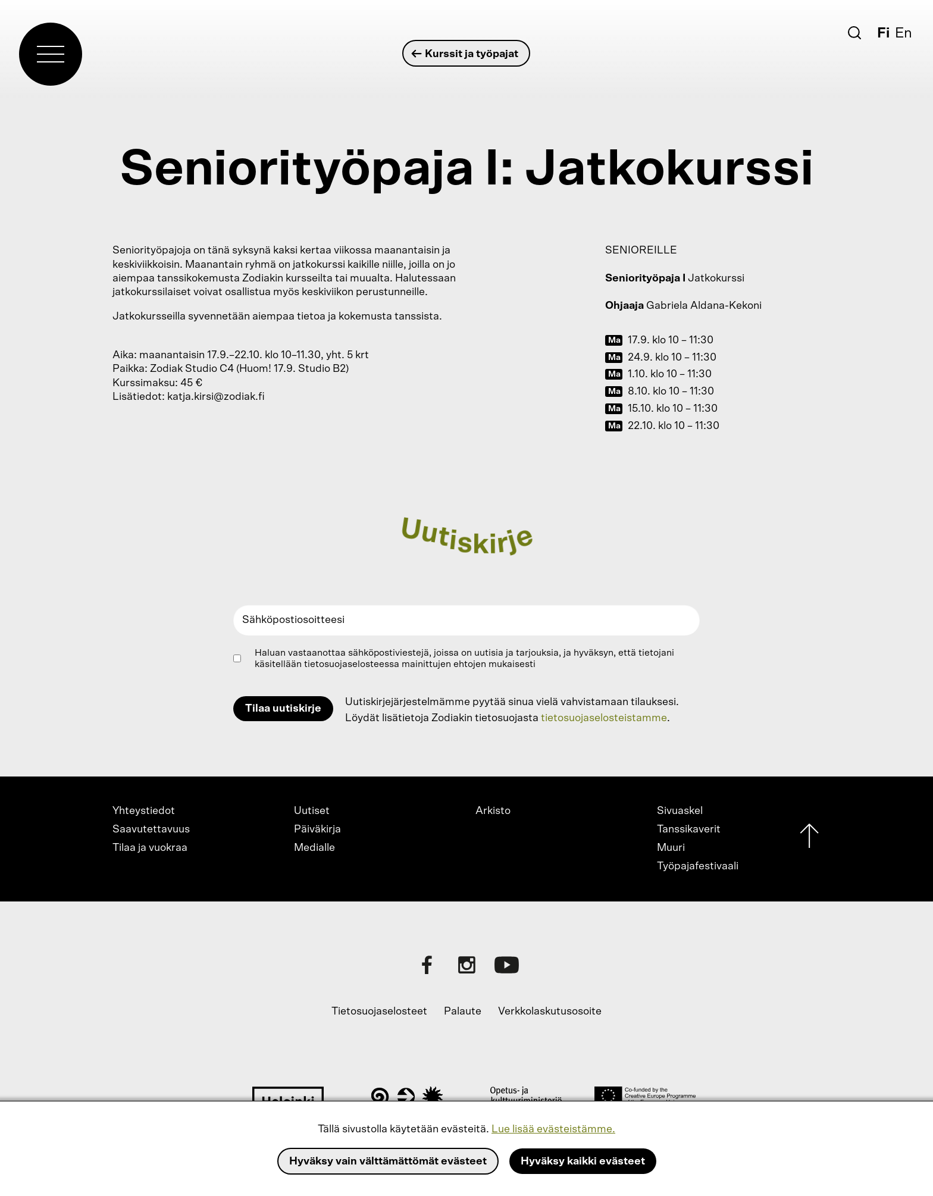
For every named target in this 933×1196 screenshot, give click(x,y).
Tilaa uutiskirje (283, 708)
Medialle (314, 848)
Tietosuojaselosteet (379, 1011)
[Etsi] (854, 32)
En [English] (903, 33)
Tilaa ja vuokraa (149, 848)
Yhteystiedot (143, 811)
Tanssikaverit (689, 829)
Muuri (671, 848)
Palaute (462, 1011)
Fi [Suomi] (883, 33)
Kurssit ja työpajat (465, 54)
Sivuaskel (680, 811)
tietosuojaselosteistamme (604, 718)
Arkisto (493, 811)
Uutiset (312, 811)
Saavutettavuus (151, 829)
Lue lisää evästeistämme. (553, 1129)
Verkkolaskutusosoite (550, 1011)
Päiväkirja (317, 829)
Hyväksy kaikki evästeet (583, 1161)
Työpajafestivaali (697, 866)
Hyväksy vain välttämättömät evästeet (388, 1161)
